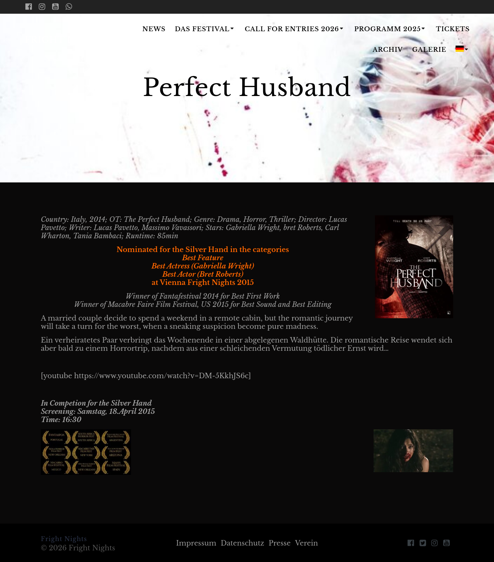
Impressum (196, 543)
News (154, 29)
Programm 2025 (387, 29)
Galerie (429, 49)
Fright (66, 40)
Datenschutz (242, 543)
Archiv (388, 49)
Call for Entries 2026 (292, 29)
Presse (280, 543)
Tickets (453, 29)
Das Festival (202, 29)
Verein (306, 543)
